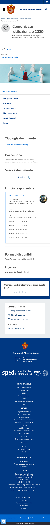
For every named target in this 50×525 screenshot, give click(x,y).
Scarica (23, 177)
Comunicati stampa (24, 449)
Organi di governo (24, 390)
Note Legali (23, 518)
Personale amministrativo (24, 401)
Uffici (24, 393)
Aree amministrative (24, 387)
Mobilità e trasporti (24, 428)
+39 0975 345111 (24, 482)
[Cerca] (46, 9)
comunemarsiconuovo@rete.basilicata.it (24, 487)
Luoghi (24, 404)
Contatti (24, 470)
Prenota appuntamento (24, 497)
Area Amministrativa (16, 195)
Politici (24, 398)
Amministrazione (12, 19)
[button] (47, 2)
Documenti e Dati (25, 19)
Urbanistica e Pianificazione (24, 422)
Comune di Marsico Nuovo (30, 9)
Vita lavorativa (24, 417)
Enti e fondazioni (23, 396)
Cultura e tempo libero (24, 414)
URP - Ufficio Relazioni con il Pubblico (23, 490)
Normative (24, 466)
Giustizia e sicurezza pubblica (24, 431)
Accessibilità (24, 505)
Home (3, 19)
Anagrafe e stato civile (23, 411)
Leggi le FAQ (24, 500)
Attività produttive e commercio (24, 420)
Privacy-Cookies (12, 518)
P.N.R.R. (23, 508)
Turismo (24, 425)
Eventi (24, 452)
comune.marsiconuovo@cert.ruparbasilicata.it (24, 484)
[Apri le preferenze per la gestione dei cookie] (3, 521)
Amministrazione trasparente (24, 464)
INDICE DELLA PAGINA (11, 91)
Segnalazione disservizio (24, 503)
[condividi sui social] (6, 49)
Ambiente (24, 436)
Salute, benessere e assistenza (24, 439)
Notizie (24, 446)
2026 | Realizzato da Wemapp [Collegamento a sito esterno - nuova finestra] (25, 523)
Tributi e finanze (24, 433)
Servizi (24, 408)
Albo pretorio (24, 461)
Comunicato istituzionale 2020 (10, 21)
